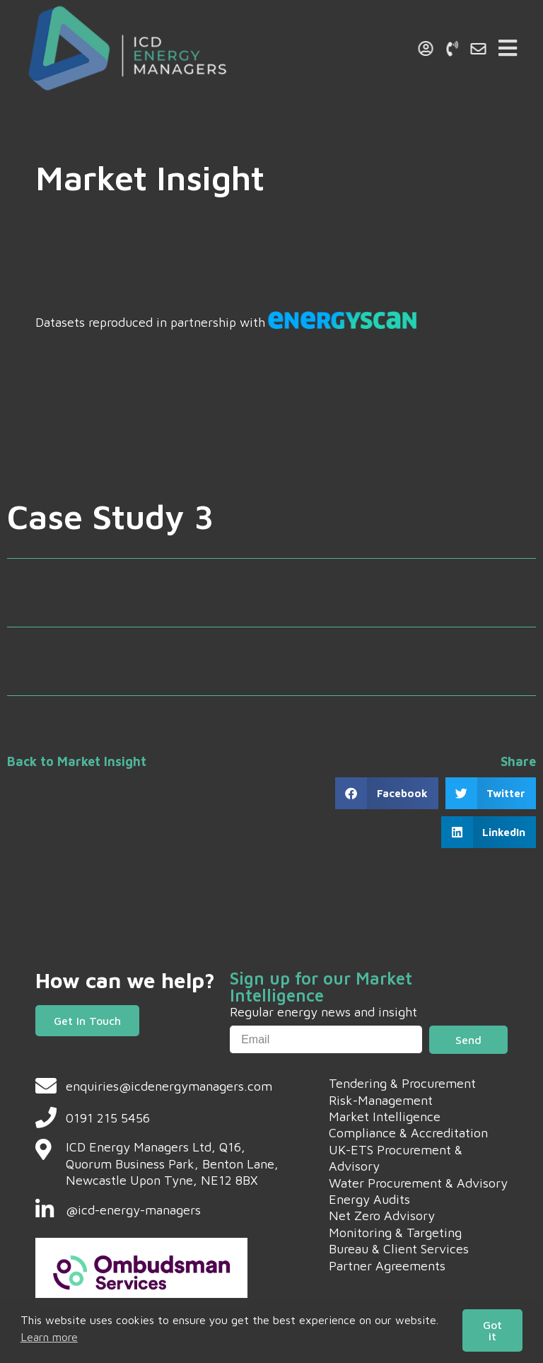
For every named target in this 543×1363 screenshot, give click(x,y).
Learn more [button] (49, 1336)
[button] (386, 793)
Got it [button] (492, 1330)
